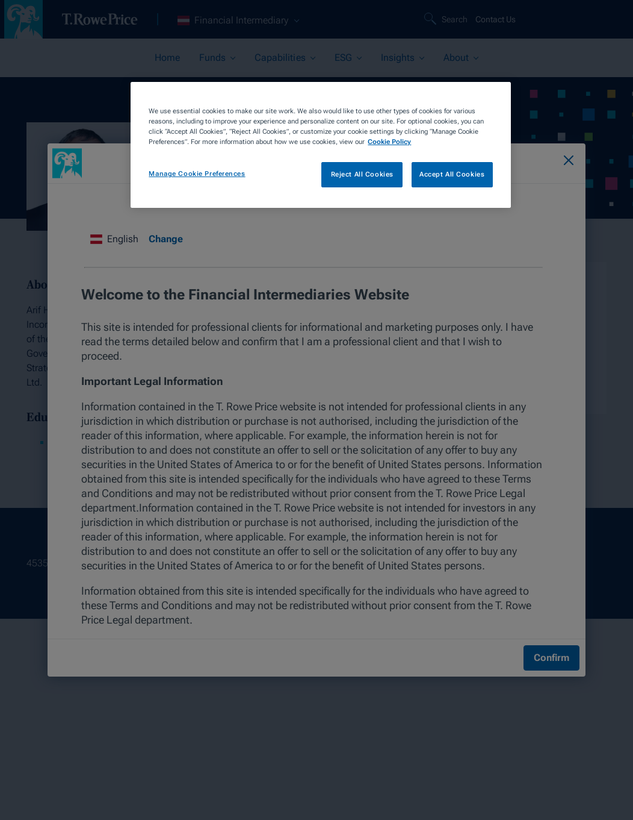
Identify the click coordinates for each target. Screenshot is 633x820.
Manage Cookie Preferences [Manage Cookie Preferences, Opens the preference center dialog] (197, 173)
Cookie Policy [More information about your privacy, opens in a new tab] (389, 141)
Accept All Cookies (451, 174)
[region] (320, 145)
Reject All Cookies (362, 174)
